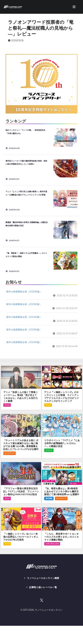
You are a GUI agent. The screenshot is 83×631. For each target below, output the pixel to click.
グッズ (48, 405)
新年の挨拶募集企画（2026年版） (24, 291)
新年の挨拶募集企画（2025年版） (24, 304)
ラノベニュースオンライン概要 (43, 578)
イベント (49, 450)
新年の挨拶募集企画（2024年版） (24, 317)
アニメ (7, 405)
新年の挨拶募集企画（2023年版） (24, 329)
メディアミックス (52, 544)
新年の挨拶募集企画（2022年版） (24, 342)
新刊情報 (49, 498)
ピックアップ (9, 453)
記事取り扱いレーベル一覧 (43, 587)
